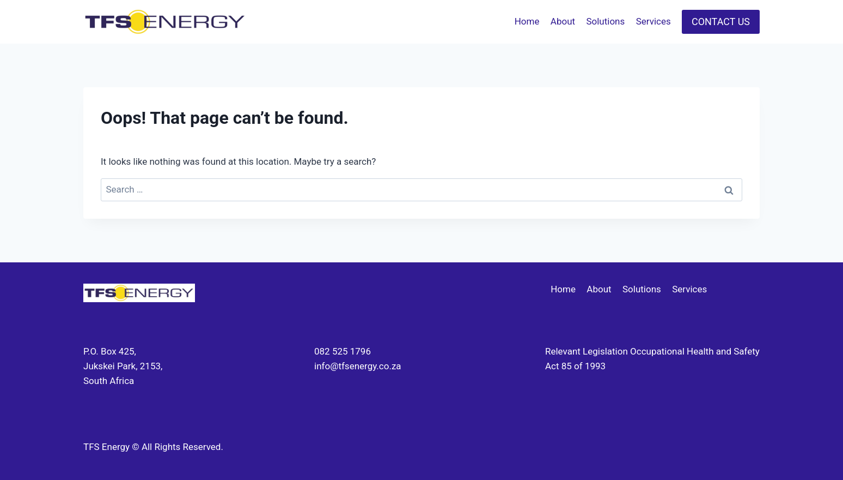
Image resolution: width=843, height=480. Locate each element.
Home (527, 21)
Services (653, 21)
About (563, 21)
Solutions (605, 21)
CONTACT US (721, 21)
